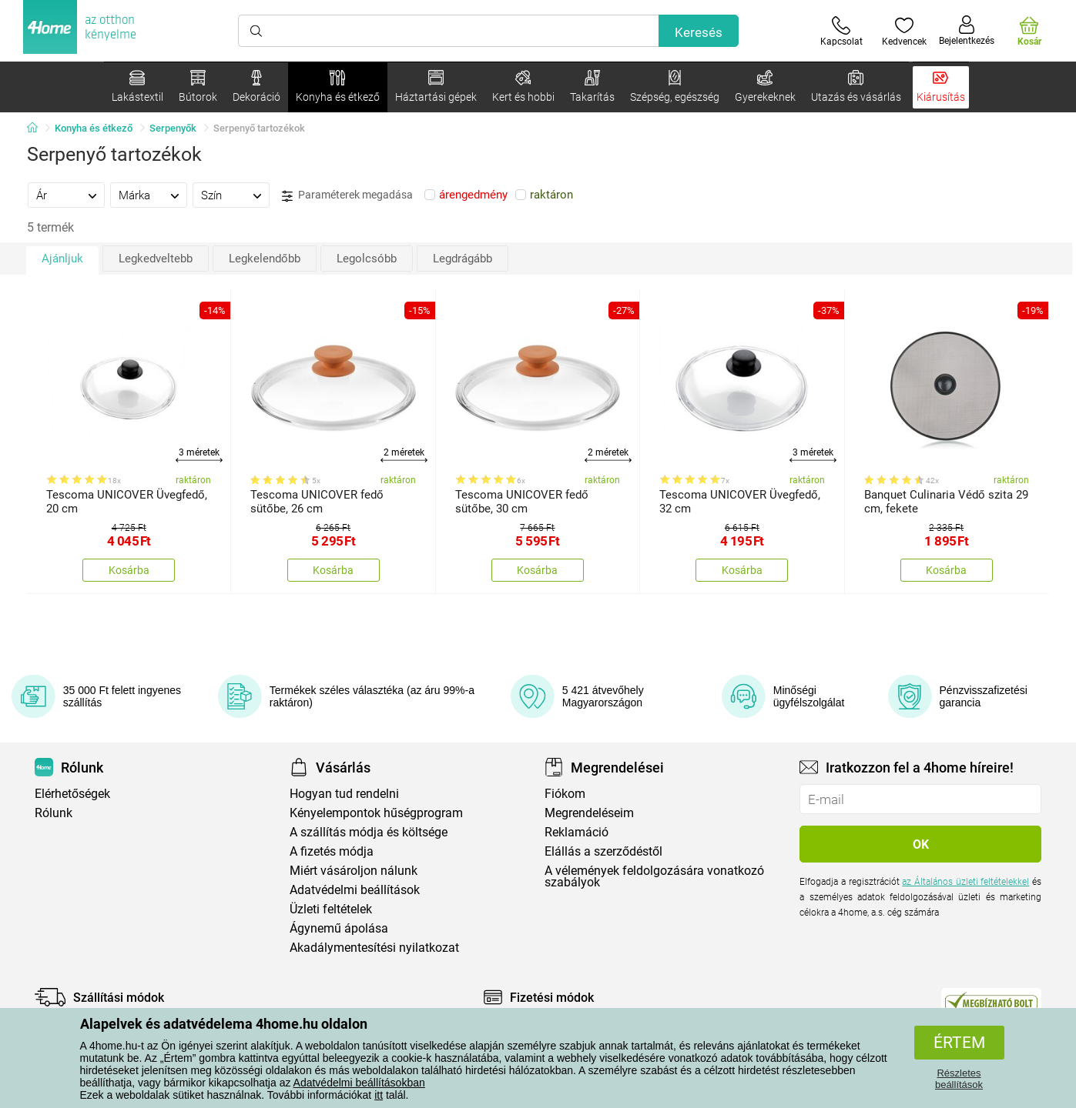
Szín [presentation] (211, 195)
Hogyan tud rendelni (344, 793)
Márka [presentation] (134, 195)
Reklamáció (576, 832)
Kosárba (129, 570)
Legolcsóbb (367, 258)
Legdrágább (462, 258)
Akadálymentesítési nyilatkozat (374, 947)
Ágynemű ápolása (339, 928)
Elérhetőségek (72, 793)
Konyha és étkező (93, 128)
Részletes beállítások (959, 1078)
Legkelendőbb (264, 258)
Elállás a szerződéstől (603, 851)
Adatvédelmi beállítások (355, 890)
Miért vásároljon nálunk (353, 870)
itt (378, 1095)
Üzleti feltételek (331, 909)
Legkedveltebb (156, 258)
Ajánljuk (62, 258)
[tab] (66, 195)
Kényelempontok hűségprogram (376, 813)
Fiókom (565, 793)
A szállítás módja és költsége (368, 832)
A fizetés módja (332, 851)
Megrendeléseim (589, 813)
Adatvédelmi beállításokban (359, 1082)
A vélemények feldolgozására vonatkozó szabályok (654, 876)
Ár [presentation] (41, 195)
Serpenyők (172, 128)
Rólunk (53, 813)
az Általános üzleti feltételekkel (965, 881)
